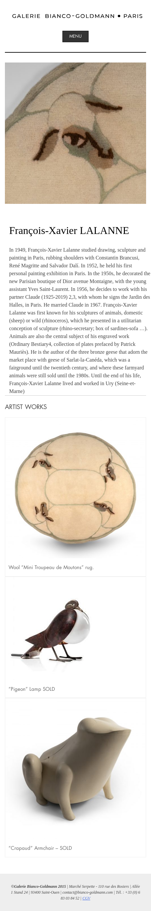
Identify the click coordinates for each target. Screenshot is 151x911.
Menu (75, 36)
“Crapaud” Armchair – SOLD (40, 848)
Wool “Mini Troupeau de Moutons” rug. (51, 567)
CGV (86, 898)
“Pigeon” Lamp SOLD (31, 689)
